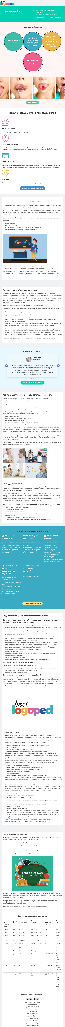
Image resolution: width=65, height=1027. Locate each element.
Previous (6, 365)
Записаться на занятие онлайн (32, 188)
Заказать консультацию (32, 603)
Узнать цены (32, 102)
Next (58, 365)
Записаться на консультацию (32, 382)
